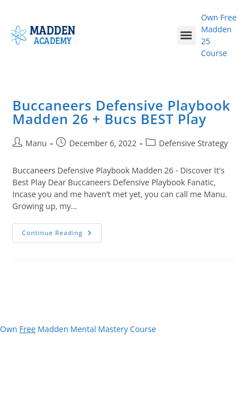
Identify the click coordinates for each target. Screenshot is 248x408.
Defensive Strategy (193, 143)
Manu (36, 143)
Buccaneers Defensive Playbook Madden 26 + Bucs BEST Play (121, 112)
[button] (186, 35)
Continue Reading (62, 230)
